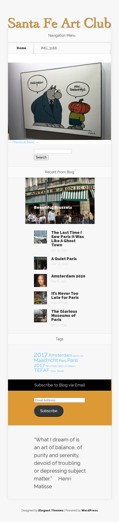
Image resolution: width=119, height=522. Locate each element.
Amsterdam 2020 (68, 276)
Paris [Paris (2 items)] (62, 361)
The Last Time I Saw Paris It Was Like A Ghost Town (67, 238)
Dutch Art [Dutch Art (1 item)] (78, 356)
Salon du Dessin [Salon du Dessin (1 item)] (66, 366)
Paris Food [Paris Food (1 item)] (51, 366)
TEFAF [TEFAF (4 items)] (42, 370)
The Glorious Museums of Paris (64, 315)
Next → (33, 142)
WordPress (89, 510)
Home (21, 48)
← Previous (17, 142)
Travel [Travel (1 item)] (60, 371)
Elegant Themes (50, 510)
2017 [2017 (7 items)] (41, 354)
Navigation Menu (61, 35)
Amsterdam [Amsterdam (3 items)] (60, 355)
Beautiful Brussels (53, 207)
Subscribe (48, 411)
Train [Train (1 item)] (53, 371)
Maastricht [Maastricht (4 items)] (46, 360)
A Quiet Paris (64, 258)
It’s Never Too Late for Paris (65, 295)
